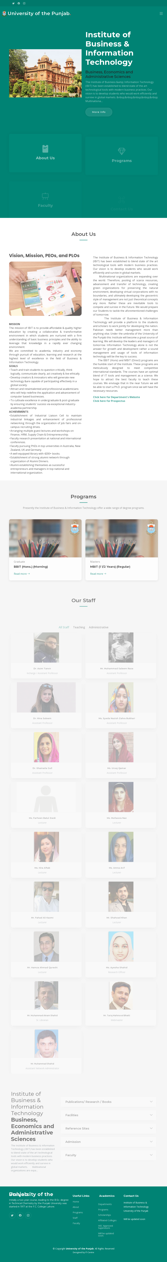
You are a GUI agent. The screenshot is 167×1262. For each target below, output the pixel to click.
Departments (105, 1204)
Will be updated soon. (106, 1234)
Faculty (76, 1223)
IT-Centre (89, 1252)
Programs (78, 1212)
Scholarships (104, 1215)
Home (76, 1202)
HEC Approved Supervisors (105, 1227)
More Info (99, 111)
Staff (75, 1218)
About (76, 1207)
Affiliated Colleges (107, 1220)
